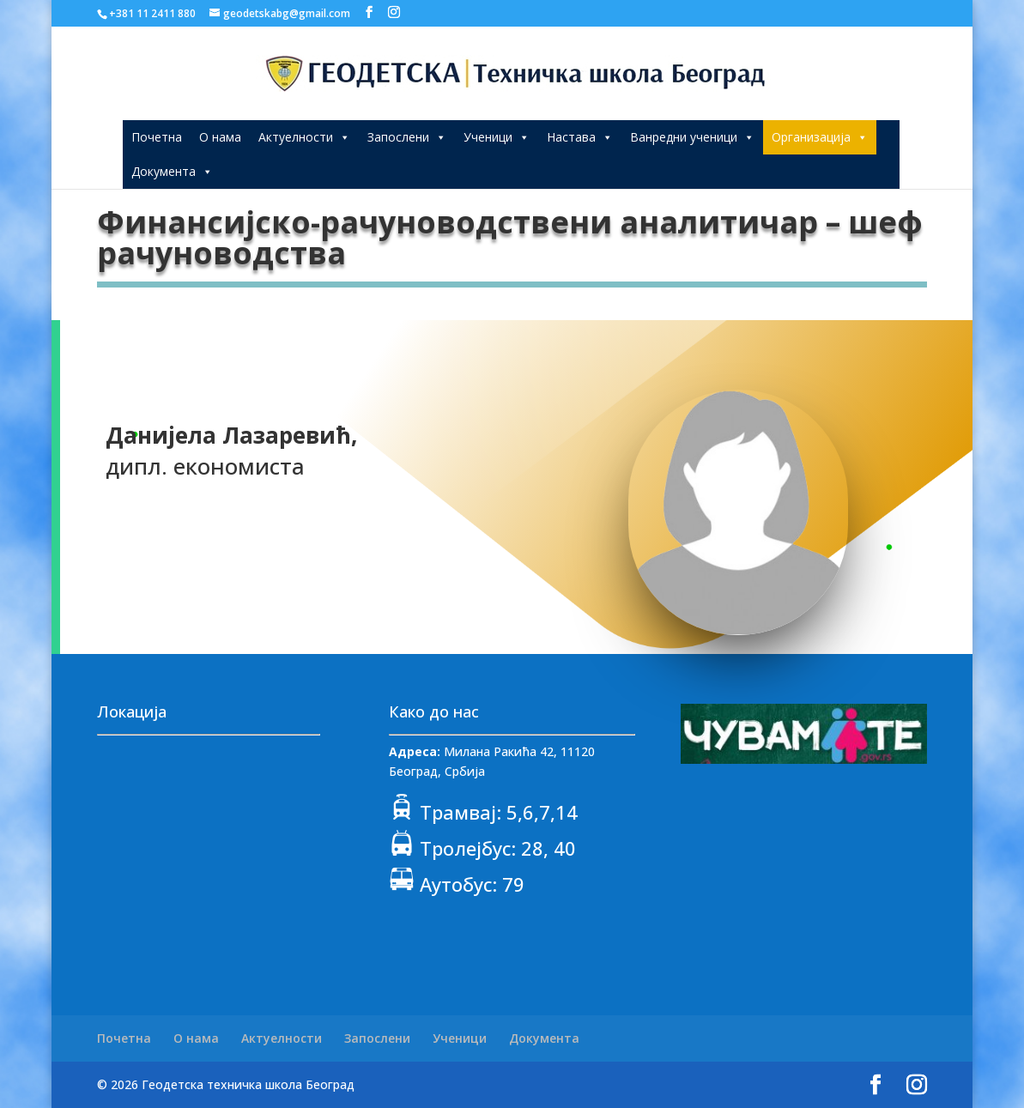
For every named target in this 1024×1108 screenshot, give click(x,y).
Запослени (406, 137)
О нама (220, 137)
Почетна (156, 137)
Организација (820, 137)
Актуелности (304, 137)
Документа (172, 171)
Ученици (497, 137)
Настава (580, 137)
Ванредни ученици (692, 137)
